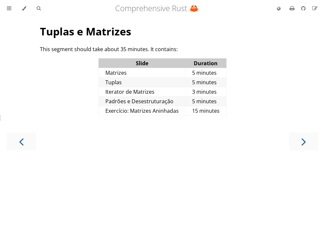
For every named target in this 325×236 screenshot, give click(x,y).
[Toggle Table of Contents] (9, 8)
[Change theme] (24, 8)
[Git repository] (304, 8)
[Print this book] (292, 8)
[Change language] (279, 9)
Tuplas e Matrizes (85, 31)
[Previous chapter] (21, 141)
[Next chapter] (303, 141)
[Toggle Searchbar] (38, 8)
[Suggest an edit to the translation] (315, 8)
